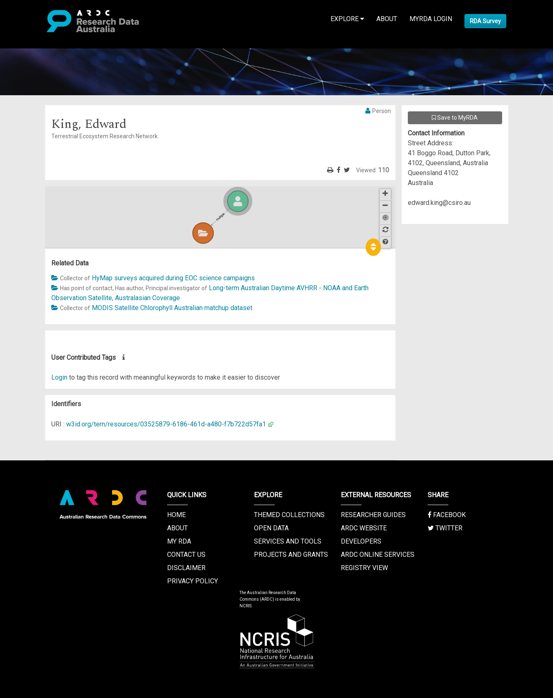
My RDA (179, 541)
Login (59, 377)
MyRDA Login (430, 19)
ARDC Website (364, 528)
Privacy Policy (192, 581)
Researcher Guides (373, 515)
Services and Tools (287, 541)
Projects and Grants (291, 554)
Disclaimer (186, 568)
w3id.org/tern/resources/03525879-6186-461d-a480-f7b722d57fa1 (166, 424)
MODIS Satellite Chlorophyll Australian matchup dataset (172, 308)
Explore (347, 19)
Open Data (271, 528)
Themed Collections (289, 515)
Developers (361, 541)
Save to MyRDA (455, 117)
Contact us (186, 554)
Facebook (447, 515)
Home (176, 515)
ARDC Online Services (377, 554)
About (386, 19)
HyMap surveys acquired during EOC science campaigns (173, 278)
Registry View (364, 568)
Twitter (445, 528)
